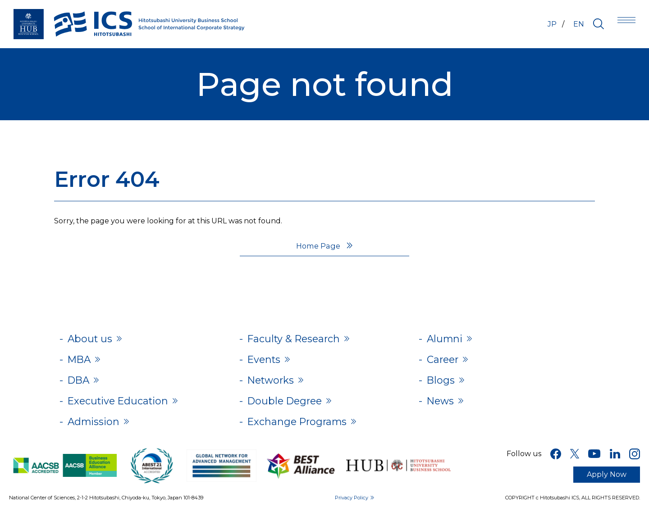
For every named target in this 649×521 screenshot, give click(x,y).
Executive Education (123, 405)
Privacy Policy (351, 504)
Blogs (442, 383)
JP (548, 24)
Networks (273, 383)
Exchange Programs (301, 427)
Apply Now (606, 481)
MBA (81, 361)
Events (265, 361)
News (442, 405)
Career (444, 361)
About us (92, 339)
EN (578, 24)
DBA (80, 383)
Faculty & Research (297, 339)
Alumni (446, 339)
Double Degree (288, 405)
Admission (96, 427)
